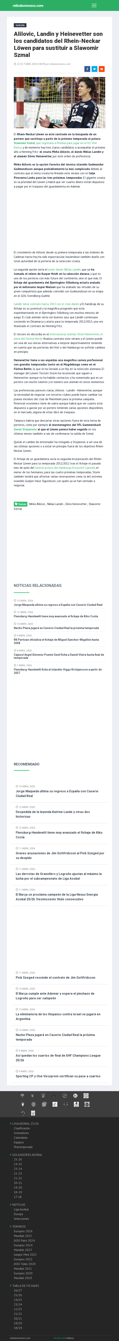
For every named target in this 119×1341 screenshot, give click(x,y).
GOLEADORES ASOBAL (26, 1155)
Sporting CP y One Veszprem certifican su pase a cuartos (58, 1076)
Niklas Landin (55, 504)
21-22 (18, 1178)
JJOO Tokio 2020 (25, 1264)
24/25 (18, 1300)
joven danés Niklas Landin (64, 269)
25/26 (18, 1295)
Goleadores (21, 1133)
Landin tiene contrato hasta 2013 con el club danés (46, 304)
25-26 (18, 1159)
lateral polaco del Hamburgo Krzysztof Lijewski (65, 468)
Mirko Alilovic (37, 504)
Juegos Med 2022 (25, 1254)
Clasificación (22, 1128)
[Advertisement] (59, 219)
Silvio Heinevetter (76, 504)
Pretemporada (23, 1147)
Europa (18, 1214)
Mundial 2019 (23, 1278)
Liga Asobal (21, 1209)
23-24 (18, 1169)
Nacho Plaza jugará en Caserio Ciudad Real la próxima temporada (56, 628)
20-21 (18, 1183)
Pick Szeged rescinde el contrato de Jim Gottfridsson (55, 977)
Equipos (19, 1142)
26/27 (18, 1290)
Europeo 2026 (23, 1231)
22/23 (18, 1309)
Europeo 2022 (23, 1259)
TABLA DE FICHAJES (24, 1286)
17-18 (18, 1197)
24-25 (18, 1164)
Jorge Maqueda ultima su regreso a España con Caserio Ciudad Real (58, 604)
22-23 (18, 1173)
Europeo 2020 (23, 1273)
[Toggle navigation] (94, 5)
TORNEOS (18, 1226)
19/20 (18, 1323)
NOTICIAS (17, 1205)
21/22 (18, 1314)
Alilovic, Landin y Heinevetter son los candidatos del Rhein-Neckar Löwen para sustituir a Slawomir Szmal (58, 44)
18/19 (18, 1328)
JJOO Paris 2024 (24, 1240)
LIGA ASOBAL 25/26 (24, 1123)
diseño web (60, 1338)
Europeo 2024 (23, 1245)
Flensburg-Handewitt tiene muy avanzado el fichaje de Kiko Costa (56, 616)
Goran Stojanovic (25, 429)
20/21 (18, 1318)
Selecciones (21, 1219)
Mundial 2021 (23, 1268)
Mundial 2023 (23, 1250)
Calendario (21, 1137)
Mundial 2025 (23, 1236)
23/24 (18, 1304)
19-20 (18, 1187)
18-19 (18, 1192)
